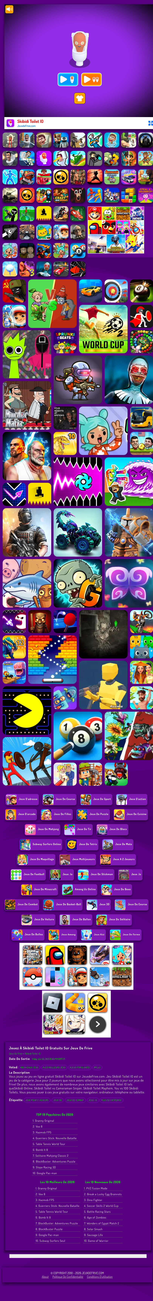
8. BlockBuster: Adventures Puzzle (54, 1161)
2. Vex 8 (38, 1126)
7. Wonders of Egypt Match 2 (101, 1223)
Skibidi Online (23, 1088)
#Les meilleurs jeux (54, 1067)
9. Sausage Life (93, 1235)
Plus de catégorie (111, 1100)
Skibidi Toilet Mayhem (98, 1088)
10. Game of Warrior (96, 1241)
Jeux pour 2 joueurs (37, 1100)
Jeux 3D (57, 1100)
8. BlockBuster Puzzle (49, 1229)
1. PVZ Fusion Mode (95, 1188)
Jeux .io (93, 1100)
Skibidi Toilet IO (33, 1053)
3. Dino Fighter (93, 1200)
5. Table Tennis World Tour (49, 1144)
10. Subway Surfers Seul (50, 1241)
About (45, 1277)
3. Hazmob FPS (42, 1132)
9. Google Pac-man (47, 1235)
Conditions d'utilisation (100, 1277)
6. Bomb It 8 (40, 1150)
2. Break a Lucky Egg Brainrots (103, 1194)
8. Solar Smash (93, 1229)
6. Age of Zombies (95, 1217)
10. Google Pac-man (45, 1173)
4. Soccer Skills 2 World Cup (101, 1206)
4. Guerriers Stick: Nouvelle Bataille (54, 1138)
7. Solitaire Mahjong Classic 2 (51, 1155)
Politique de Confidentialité (67, 1277)
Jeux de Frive (15, 1053)
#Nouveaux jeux (29, 1067)
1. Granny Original (43, 1120)
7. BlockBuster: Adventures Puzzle (57, 1223)
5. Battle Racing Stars (97, 1211)
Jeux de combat (75, 1100)
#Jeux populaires (80, 1067)
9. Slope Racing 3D (44, 1167)
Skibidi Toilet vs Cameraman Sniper (58, 1088)
